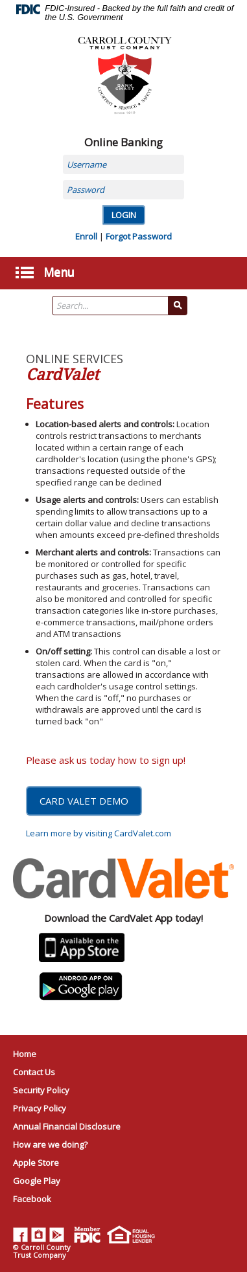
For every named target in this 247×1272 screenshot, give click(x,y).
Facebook (32, 1199)
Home (24, 1054)
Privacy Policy (39, 1108)
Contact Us (34, 1072)
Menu (59, 271)
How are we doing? (50, 1144)
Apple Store (36, 1162)
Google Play (36, 1181)
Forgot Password (139, 236)
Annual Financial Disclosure (67, 1126)
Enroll (86, 236)
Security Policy (41, 1090)
